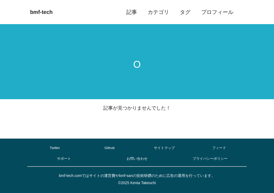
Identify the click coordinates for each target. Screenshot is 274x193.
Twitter (55, 148)
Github (109, 148)
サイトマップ (164, 148)
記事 (131, 12)
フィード (219, 148)
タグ (185, 12)
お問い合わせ (137, 159)
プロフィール (217, 12)
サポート (64, 159)
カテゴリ (158, 12)
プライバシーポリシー (210, 159)
